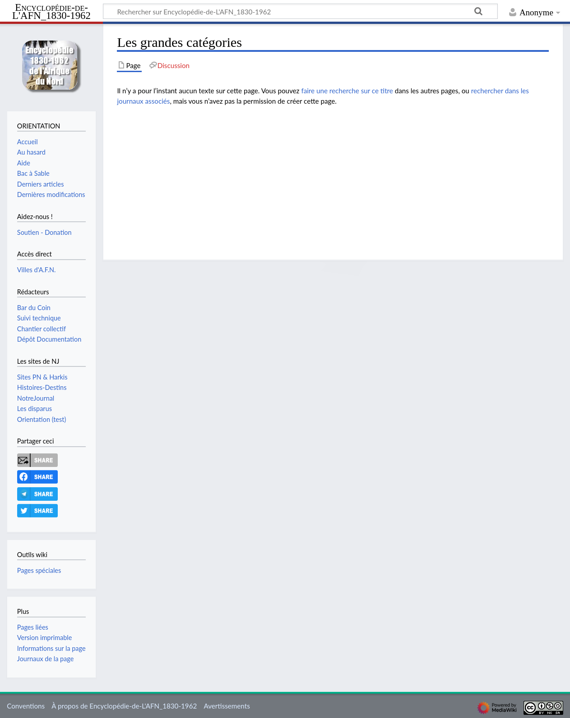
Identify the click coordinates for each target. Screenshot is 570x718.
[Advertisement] (333, 176)
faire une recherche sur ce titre (347, 91)
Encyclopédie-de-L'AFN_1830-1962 (51, 12)
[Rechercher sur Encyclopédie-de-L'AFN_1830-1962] (300, 11)
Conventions (26, 706)
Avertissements (227, 706)
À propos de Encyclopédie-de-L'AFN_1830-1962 (124, 706)
